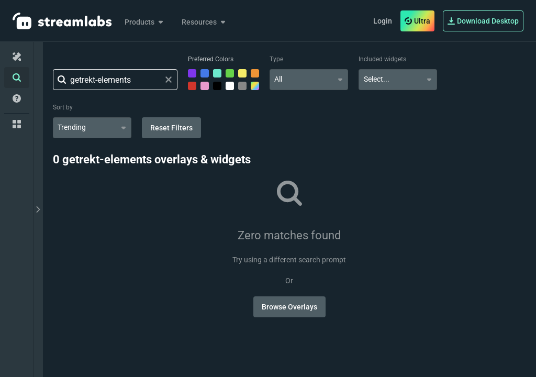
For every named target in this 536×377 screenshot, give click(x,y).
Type (276, 59)
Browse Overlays (289, 307)
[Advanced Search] (16, 77)
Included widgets (382, 59)
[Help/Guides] (16, 98)
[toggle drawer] (38, 209)
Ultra (417, 21)
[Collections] (16, 124)
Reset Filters (171, 128)
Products (145, 22)
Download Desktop (483, 21)
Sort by (63, 107)
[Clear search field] (168, 79)
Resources (204, 22)
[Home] (16, 56)
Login (382, 21)
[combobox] (309, 79)
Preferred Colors (210, 59)
